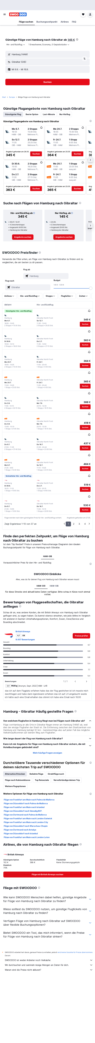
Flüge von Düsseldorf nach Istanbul (21, 833)
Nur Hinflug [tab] (64, 114)
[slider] (90, 288)
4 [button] (85, 524)
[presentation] (77, 39)
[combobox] (15, 44)
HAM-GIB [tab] (47, 556)
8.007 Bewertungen (25, 639)
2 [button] (73, 524)
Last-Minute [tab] (49, 114)
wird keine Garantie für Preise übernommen (75, 952)
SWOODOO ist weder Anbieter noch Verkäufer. (49, 960)
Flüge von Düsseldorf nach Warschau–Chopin (26, 826)
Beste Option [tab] (32, 114)
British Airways (23, 631)
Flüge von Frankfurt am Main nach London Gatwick (28, 818)
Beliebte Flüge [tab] (36, 774)
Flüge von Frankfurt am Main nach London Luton (27, 837)
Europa (12, 97)
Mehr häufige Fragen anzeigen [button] (47, 753)
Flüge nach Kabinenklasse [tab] (17, 780)
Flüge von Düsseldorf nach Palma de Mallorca (26, 803)
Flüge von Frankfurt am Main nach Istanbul (24, 807)
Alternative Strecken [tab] (15, 774)
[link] (22, 237)
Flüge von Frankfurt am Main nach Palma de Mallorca (29, 800)
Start (4, 97)
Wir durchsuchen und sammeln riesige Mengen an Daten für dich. (49, 965)
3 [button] (79, 524)
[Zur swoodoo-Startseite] (18, 14)
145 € (71, 39)
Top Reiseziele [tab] (42, 780)
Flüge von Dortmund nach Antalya (20, 830)
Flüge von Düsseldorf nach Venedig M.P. (23, 811)
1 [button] (68, 524)
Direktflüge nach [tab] (56, 774)
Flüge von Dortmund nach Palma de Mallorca (25, 815)
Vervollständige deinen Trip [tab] (66, 780)
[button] (5, 14)
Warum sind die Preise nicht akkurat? (49, 969)
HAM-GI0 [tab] (41, 586)
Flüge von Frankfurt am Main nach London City (26, 822)
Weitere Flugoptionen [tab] (15, 786)
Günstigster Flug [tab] (13, 114)
